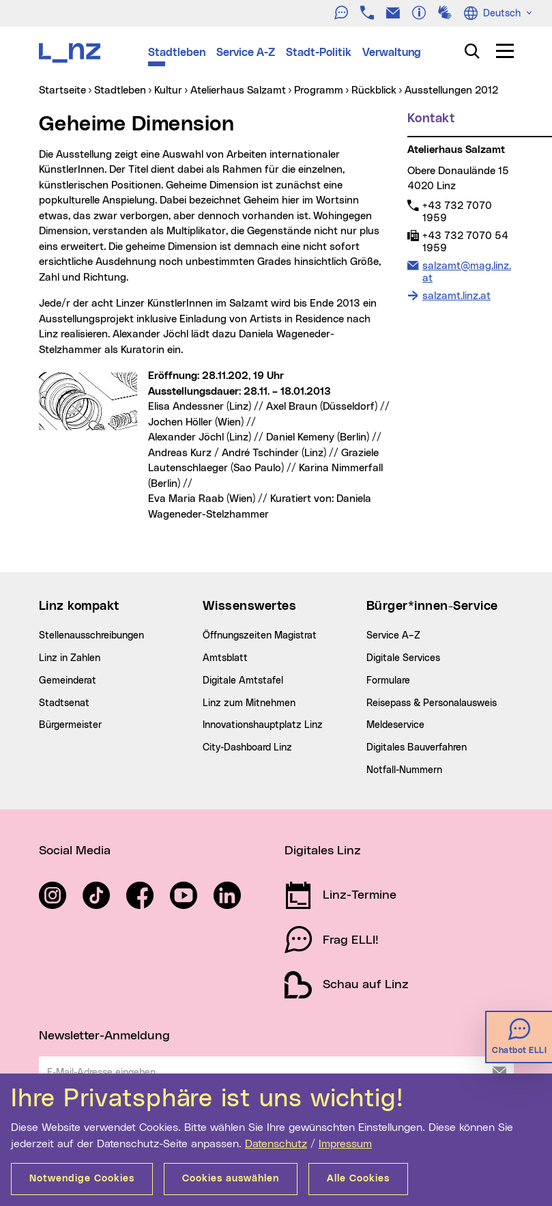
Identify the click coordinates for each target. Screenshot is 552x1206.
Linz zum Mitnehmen (249, 703)
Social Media (75, 851)
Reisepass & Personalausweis (431, 703)
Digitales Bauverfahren (416, 748)
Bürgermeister (70, 725)
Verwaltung (391, 52)
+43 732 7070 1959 (457, 211)
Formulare (388, 681)
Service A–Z (393, 636)
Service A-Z (245, 52)
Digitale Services (403, 658)
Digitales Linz (323, 851)
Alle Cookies (358, 1178)
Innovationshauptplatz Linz (263, 725)
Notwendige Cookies (81, 1178)
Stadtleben (176, 52)
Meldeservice (395, 725)
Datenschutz (276, 1143)
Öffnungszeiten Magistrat (260, 636)
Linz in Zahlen (69, 658)
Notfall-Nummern (404, 770)
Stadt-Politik (318, 52)
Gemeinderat (67, 681)
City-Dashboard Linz (247, 748)
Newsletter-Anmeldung (104, 1036)
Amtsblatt (225, 658)
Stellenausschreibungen (91, 636)
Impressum (345, 1143)
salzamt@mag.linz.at (466, 271)
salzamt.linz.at (456, 296)
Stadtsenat (64, 703)
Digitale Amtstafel (243, 681)
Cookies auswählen (230, 1178)
